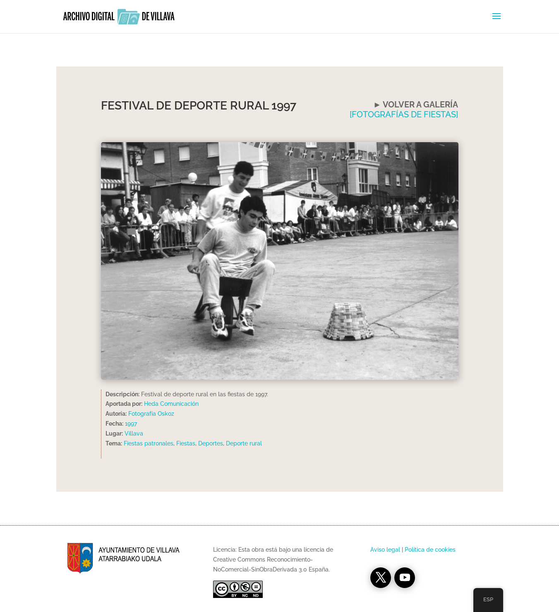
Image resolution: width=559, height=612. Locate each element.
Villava (134, 433)
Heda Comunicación (171, 403)
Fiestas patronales (148, 443)
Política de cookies (430, 549)
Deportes (210, 443)
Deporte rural (244, 443)
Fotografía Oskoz (151, 413)
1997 (131, 423)
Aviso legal (385, 549)
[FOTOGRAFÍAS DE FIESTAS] (404, 114)
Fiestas (185, 443)
